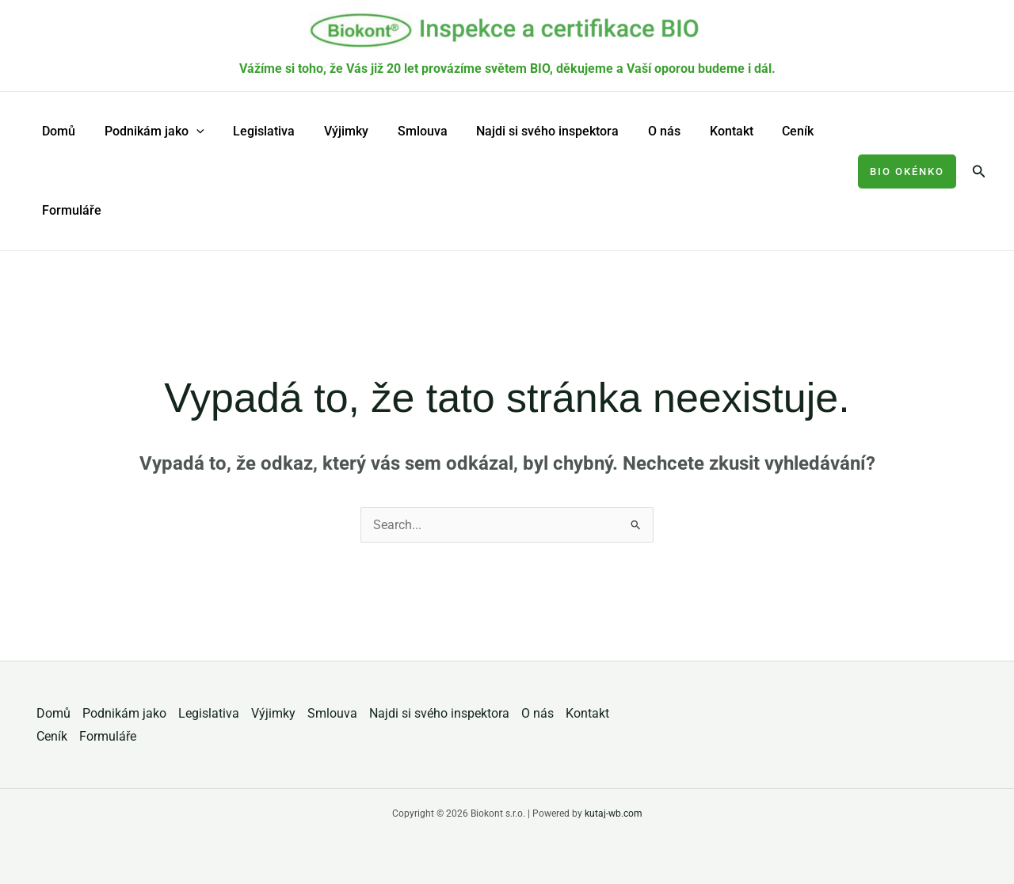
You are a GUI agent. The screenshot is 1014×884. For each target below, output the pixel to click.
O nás (640, 131)
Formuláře (70, 210)
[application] (191, 131)
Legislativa (255, 131)
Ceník (767, 131)
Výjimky (333, 131)
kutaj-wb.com (613, 813)
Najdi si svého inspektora (527, 131)
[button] (907, 171)
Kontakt (704, 131)
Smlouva (406, 131)
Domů (57, 131)
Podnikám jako (149, 131)
